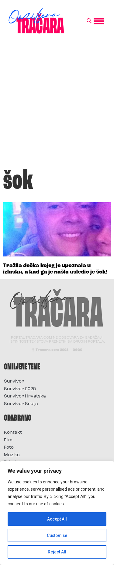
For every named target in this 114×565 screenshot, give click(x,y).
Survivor (14, 381)
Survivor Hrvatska (25, 396)
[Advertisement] (57, 104)
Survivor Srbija (21, 404)
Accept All (57, 519)
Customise (57, 535)
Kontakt (13, 432)
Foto (9, 447)
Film (8, 440)
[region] (57, 513)
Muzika (12, 455)
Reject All (57, 551)
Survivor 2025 (20, 389)
